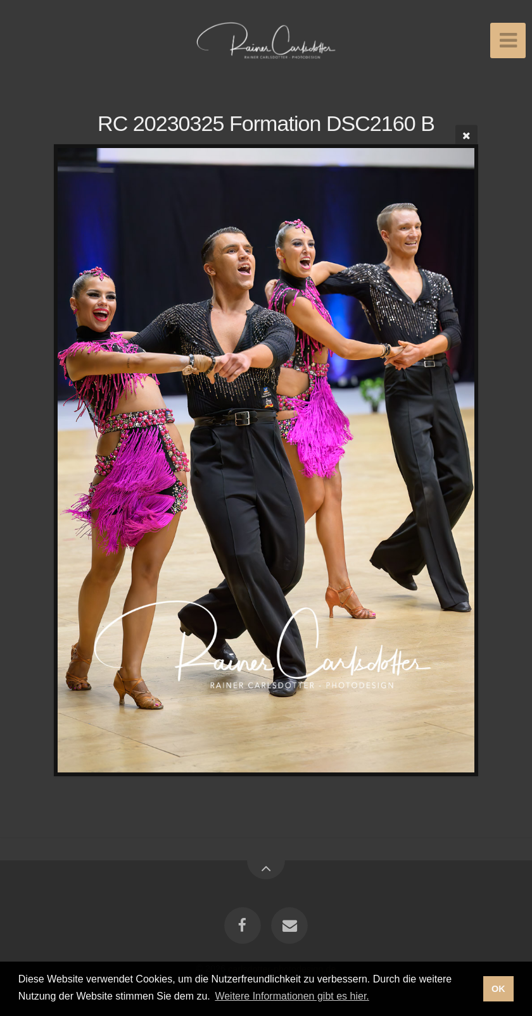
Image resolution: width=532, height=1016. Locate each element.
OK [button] (498, 989)
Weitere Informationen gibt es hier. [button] (292, 996)
